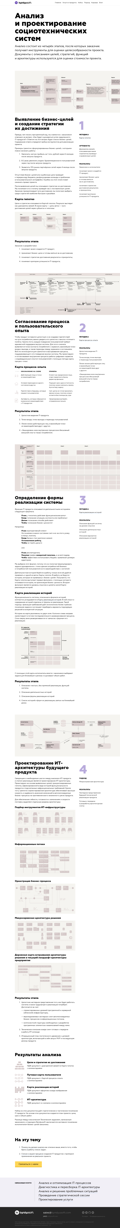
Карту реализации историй (49, 600)
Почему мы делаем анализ (32, 1147)
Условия (85, 1216)
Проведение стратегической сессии (64, 1195)
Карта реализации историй (90, 512)
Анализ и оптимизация (65, 1183)
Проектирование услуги (56, 1199)
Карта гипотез (85, 138)
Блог (101, 3)
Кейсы (80, 3)
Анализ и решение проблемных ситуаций (68, 1191)
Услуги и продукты (70, 3)
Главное (58, 3)
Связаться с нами (28, 1164)
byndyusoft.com (57, 1212)
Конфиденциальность (97, 1216)
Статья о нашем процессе (32, 1154)
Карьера (94, 3)
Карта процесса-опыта (88, 340)
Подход (87, 3)
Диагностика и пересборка (69, 1187)
